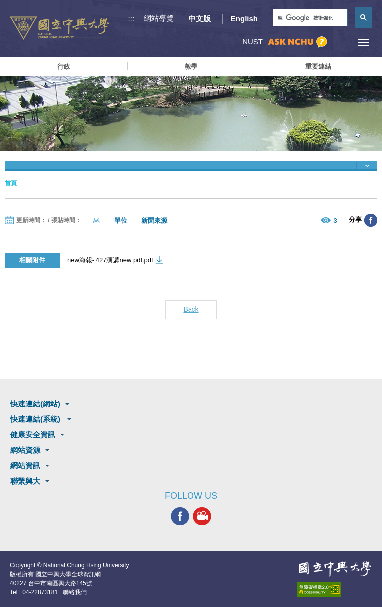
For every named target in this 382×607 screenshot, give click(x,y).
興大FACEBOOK (180, 516)
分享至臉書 (370, 220)
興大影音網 (202, 516)
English (244, 18)
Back (190, 309)
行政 (63, 66)
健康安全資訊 (32, 434)
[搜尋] (309, 18)
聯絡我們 (75, 592)
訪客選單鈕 (341, 42)
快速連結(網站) (35, 404)
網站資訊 (25, 465)
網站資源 (25, 450)
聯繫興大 (25, 481)
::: (131, 18)
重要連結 (318, 66)
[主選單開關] (363, 42)
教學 (191, 66)
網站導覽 (159, 18)
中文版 (200, 18)
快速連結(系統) (36, 419)
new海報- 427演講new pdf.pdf (110, 260)
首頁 (11, 183)
